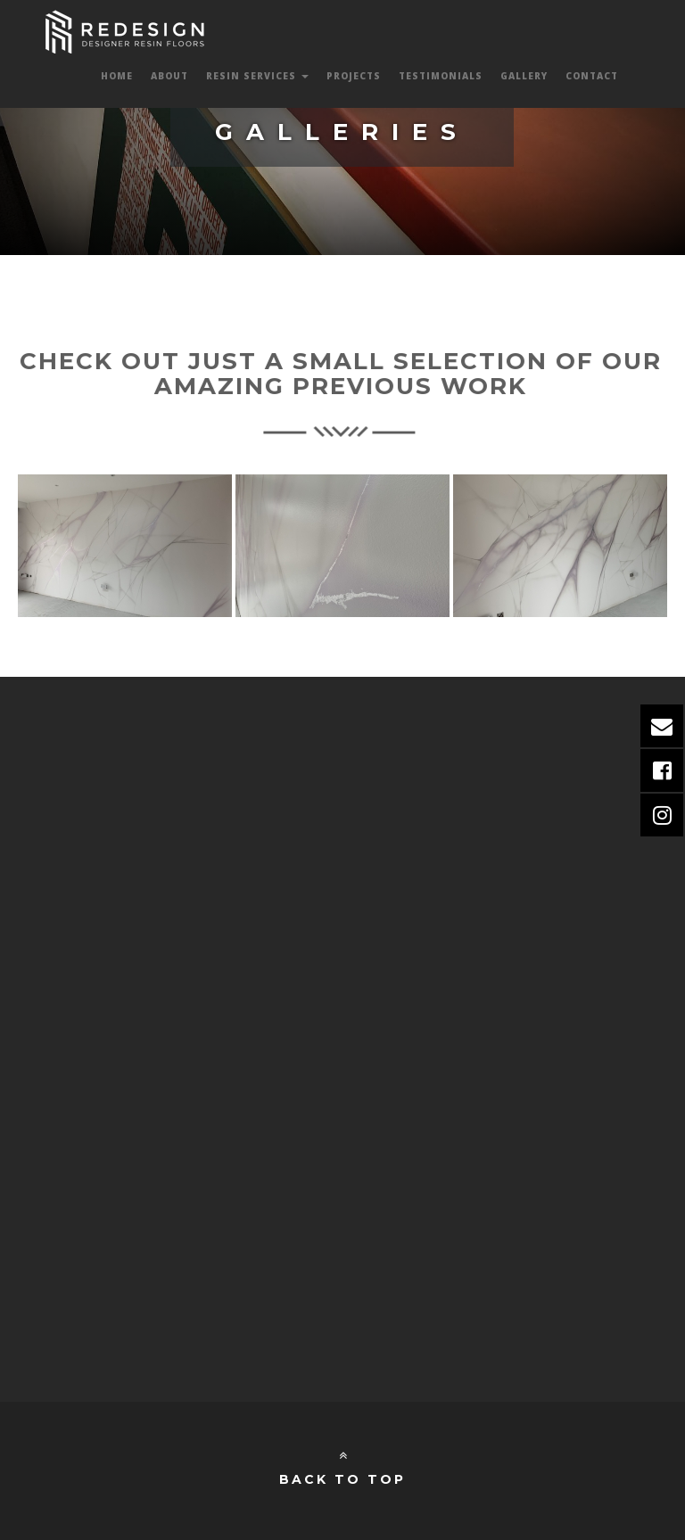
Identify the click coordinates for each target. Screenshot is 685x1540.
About (169, 76)
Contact (591, 76)
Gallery (524, 76)
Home (117, 76)
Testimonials (441, 76)
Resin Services (257, 76)
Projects (353, 76)
